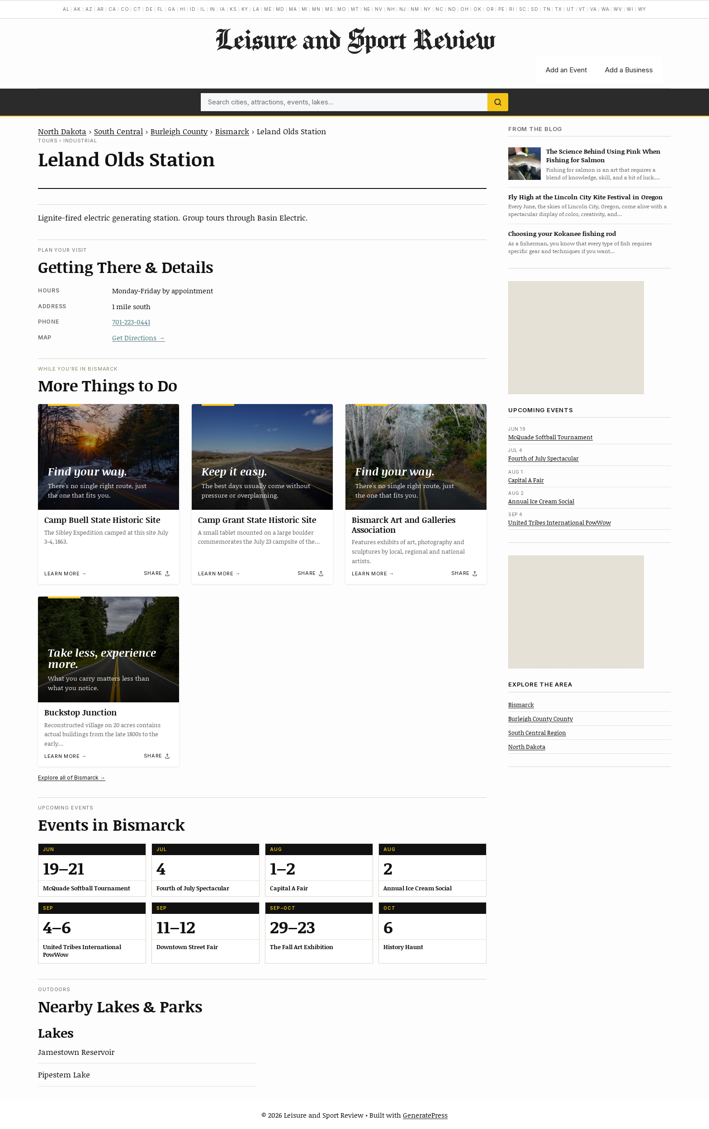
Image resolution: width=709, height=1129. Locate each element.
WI (630, 9)
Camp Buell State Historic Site (102, 520)
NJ (402, 9)
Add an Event (566, 70)
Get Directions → (138, 338)
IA (222, 9)
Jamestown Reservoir (76, 1051)
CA (112, 9)
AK (77, 9)
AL (66, 9)
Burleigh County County (540, 719)
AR (100, 9)
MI (305, 9)
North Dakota (62, 131)
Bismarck (232, 131)
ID (193, 9)
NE (367, 9)
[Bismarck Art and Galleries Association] (416, 457)
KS (233, 9)
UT (570, 9)
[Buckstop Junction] (108, 649)
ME (268, 9)
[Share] (157, 573)
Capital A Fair (526, 480)
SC (523, 9)
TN (547, 9)
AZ (89, 9)
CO (125, 9)
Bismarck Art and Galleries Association (403, 525)
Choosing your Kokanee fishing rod (562, 233)
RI (512, 9)
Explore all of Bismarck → (71, 777)
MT (355, 9)
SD (535, 9)
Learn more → (65, 574)
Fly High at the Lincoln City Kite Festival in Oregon (585, 197)
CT (137, 9)
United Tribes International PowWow (559, 522)
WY (642, 9)
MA (293, 9)
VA (593, 9)
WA (605, 9)
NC (439, 9)
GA (171, 9)
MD (280, 9)
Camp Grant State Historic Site (257, 520)
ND (452, 9)
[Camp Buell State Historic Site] (108, 457)
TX (558, 9)
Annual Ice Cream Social (541, 501)
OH (464, 9)
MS (329, 9)
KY (245, 9)
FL (160, 9)
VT (582, 9)
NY (427, 9)
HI (183, 9)
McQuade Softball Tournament (550, 437)
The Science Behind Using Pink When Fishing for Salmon (603, 155)
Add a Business (629, 70)
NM (415, 9)
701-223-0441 (131, 322)
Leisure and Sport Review (355, 38)
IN (213, 9)
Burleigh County (179, 131)
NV (379, 9)
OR (490, 9)
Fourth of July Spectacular (543, 458)
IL (202, 9)
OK (477, 9)
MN (316, 9)
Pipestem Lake (64, 1074)
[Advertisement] (576, 337)
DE (149, 9)
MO (341, 9)
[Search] (497, 102)
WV (618, 9)
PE (501, 9)
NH (391, 9)
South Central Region (537, 733)
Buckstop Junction (80, 712)
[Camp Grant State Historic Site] (262, 457)
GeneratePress (425, 1115)
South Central (118, 131)
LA (256, 9)
